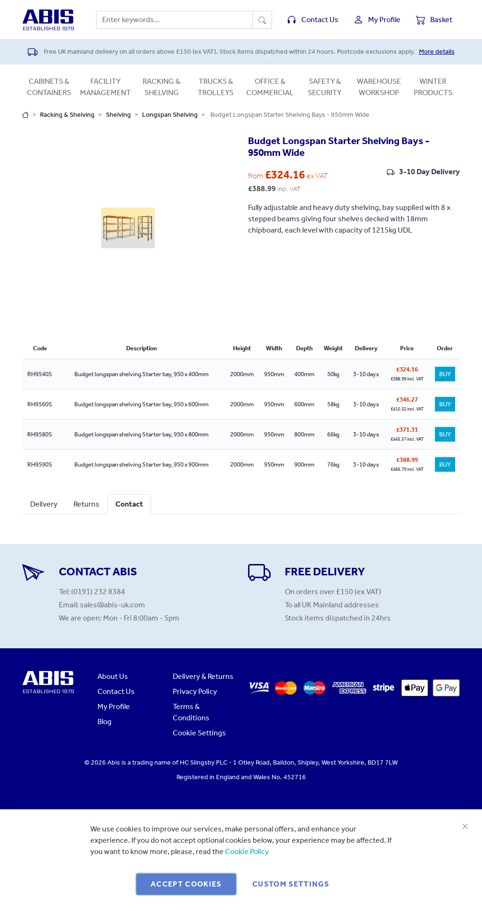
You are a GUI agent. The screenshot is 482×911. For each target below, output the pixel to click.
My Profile (113, 706)
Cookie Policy (247, 851)
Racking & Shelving (161, 87)
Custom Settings (290, 883)
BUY (445, 374)
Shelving (118, 115)
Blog (104, 721)
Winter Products (433, 87)
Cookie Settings (199, 732)
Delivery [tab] (43, 504)
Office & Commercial (270, 87)
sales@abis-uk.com (112, 604)
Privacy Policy (195, 691)
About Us (112, 676)
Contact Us (116, 691)
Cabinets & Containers (49, 87)
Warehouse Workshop (379, 87)
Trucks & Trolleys (215, 87)
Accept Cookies (186, 883)
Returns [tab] (86, 504)
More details (437, 52)
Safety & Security (324, 87)
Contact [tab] (129, 504)
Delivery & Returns (203, 676)
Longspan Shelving (170, 115)
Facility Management (105, 87)
